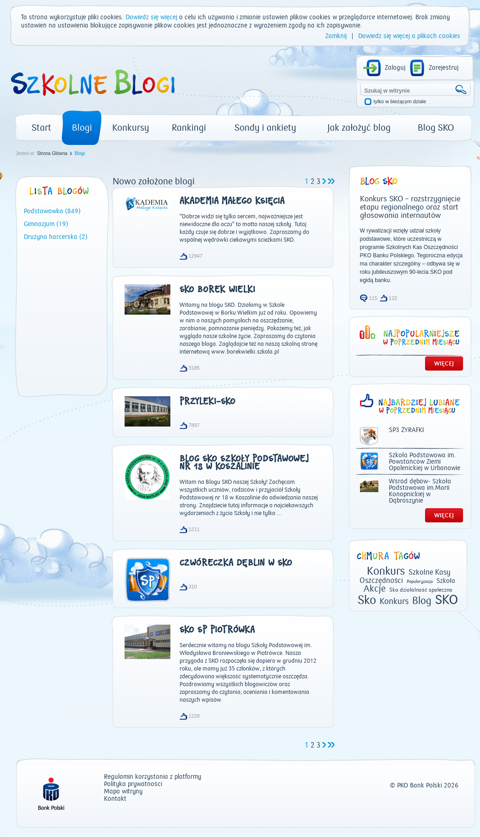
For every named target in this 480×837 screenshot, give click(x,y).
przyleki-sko (207, 402)
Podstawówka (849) (52, 211)
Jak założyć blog (359, 127)
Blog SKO (436, 127)
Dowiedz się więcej (151, 17)
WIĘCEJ (444, 363)
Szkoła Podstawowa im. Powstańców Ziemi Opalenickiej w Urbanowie (424, 462)
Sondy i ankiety (265, 127)
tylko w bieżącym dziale (400, 101)
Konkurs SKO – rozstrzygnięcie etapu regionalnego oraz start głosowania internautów (410, 207)
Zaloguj (395, 68)
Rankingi (189, 127)
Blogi (82, 127)
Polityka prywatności (133, 784)
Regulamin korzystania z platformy (152, 777)
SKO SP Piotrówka (217, 630)
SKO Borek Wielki (217, 290)
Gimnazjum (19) (46, 224)
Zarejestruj (443, 68)
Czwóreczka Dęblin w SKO (236, 563)
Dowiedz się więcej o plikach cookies (409, 36)
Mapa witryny (123, 791)
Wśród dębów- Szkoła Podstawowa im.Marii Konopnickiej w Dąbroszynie (420, 491)
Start (41, 127)
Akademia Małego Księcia (232, 201)
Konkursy (130, 127)
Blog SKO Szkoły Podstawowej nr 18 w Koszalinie (244, 463)
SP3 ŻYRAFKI (406, 430)
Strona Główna (52, 153)
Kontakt (115, 799)
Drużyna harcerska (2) (55, 237)
